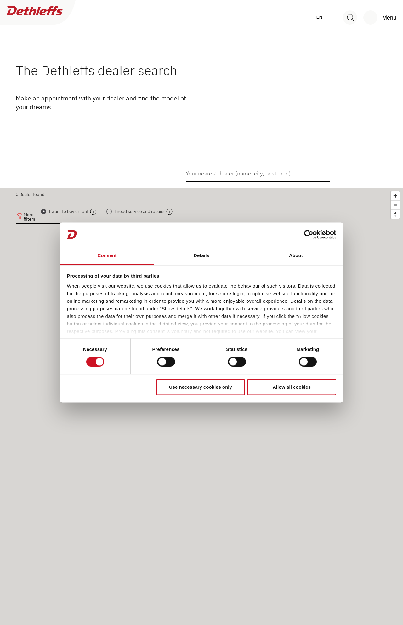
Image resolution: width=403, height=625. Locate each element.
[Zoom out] (395, 204)
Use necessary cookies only (200, 387)
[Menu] (377, 17)
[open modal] (93, 211)
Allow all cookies (292, 387)
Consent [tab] (107, 255)
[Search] (350, 17)
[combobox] (258, 173)
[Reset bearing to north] (395, 214)
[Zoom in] (395, 195)
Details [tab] (201, 255)
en (325, 17)
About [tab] (296, 255)
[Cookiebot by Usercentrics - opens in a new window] (308, 234)
